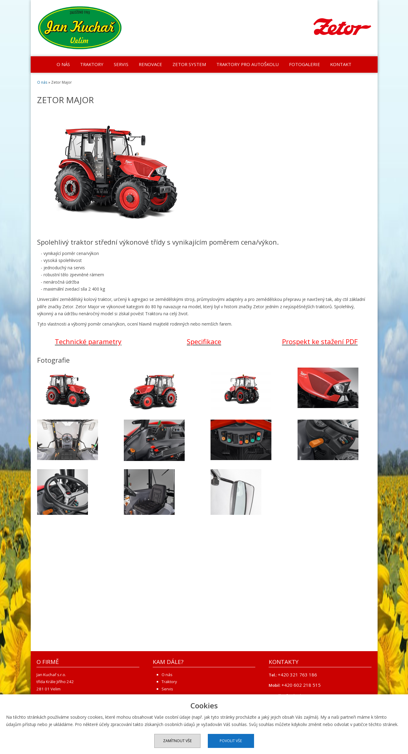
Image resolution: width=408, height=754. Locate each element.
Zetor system (189, 64)
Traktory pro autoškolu (247, 64)
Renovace (150, 64)
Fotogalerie (304, 64)
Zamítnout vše (177, 740)
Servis (121, 64)
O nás (63, 64)
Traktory (91, 64)
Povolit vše (231, 740)
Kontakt (340, 64)
